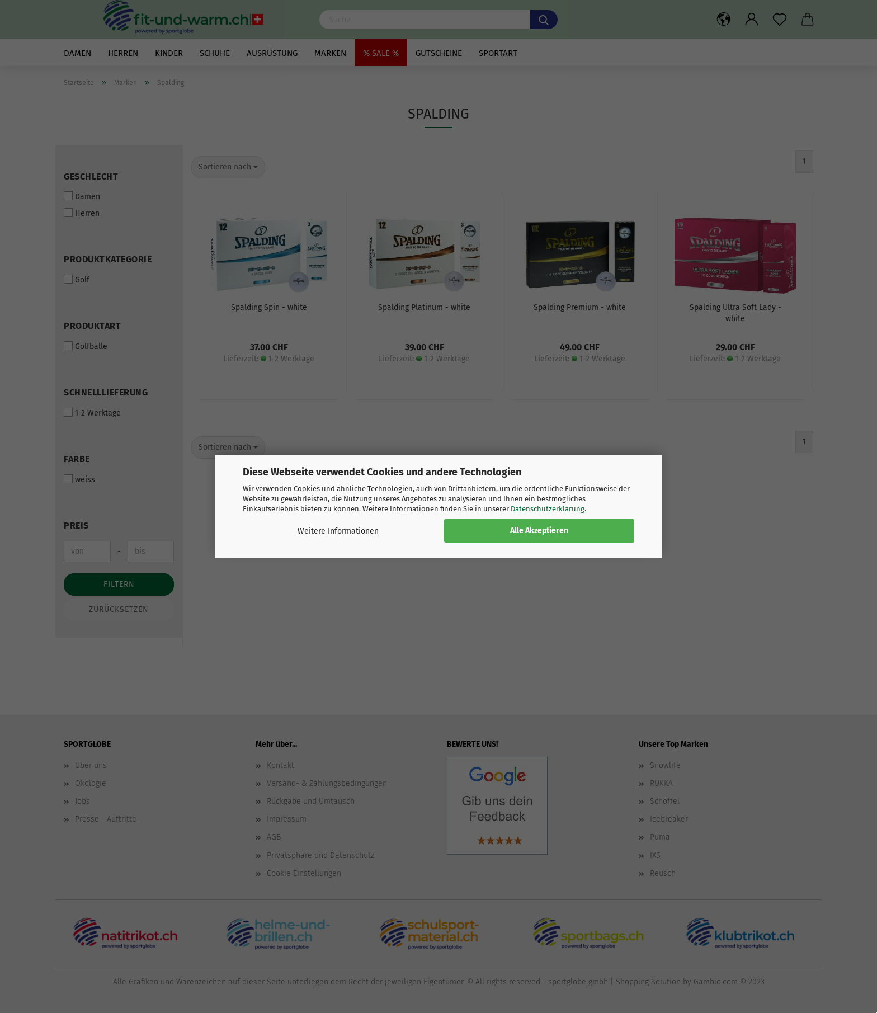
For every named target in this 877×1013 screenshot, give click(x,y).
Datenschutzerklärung (547, 509)
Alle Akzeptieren (539, 530)
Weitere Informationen (338, 531)
